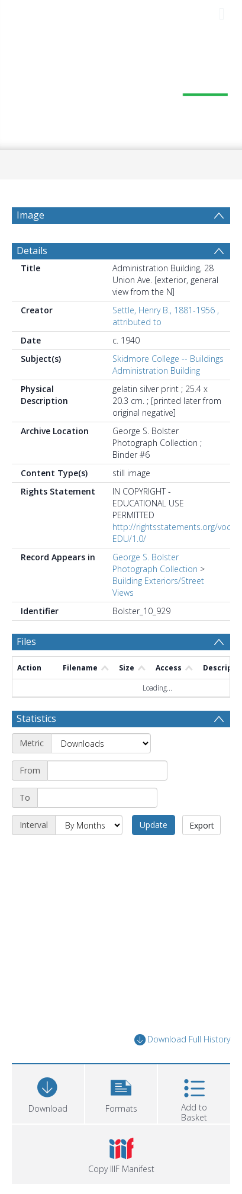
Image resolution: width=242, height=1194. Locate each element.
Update (153, 824)
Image (30, 215)
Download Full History (182, 1039)
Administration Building (156, 370)
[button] (121, 1092)
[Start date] (107, 770)
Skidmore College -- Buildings (168, 358)
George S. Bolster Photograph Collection (155, 562)
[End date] (97, 798)
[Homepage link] (120, 88)
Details (32, 250)
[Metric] (101, 743)
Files (26, 641)
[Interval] (88, 825)
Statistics (36, 718)
